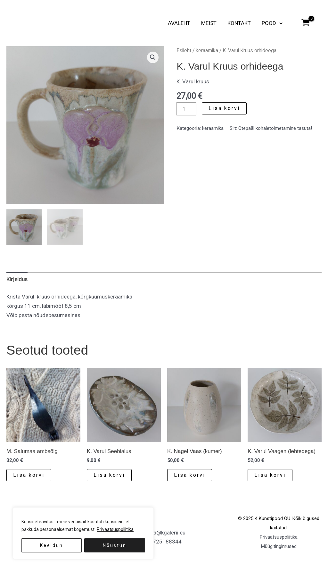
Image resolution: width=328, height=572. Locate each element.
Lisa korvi (224, 108)
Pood (272, 23)
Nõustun (115, 545)
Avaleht (179, 23)
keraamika (207, 50)
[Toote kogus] (186, 108)
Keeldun (51, 545)
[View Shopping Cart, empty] (305, 23)
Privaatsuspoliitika (115, 529)
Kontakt (239, 23)
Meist (209, 23)
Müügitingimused (279, 547)
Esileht (183, 50)
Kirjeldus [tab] (17, 280)
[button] (279, 23)
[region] (83, 533)
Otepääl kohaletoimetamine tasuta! (275, 128)
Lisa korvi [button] (29, 475)
